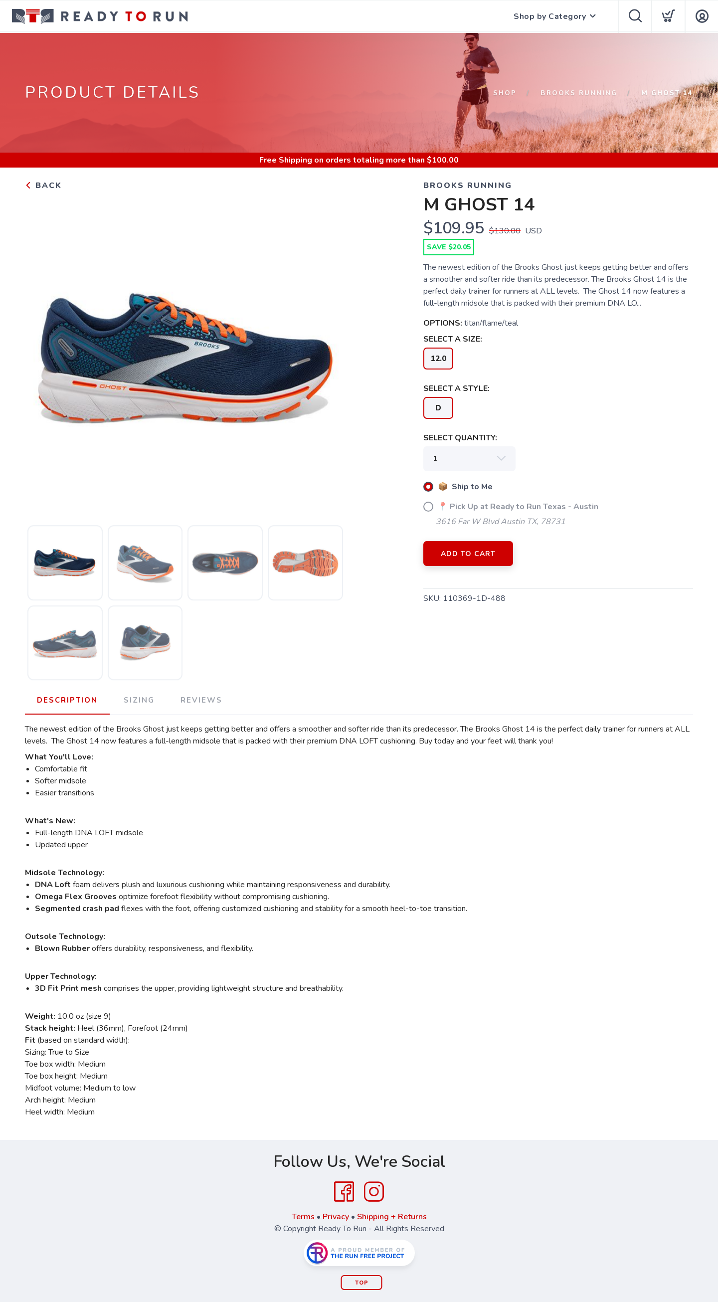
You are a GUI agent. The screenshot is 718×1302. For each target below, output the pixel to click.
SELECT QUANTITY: (460, 437)
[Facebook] (344, 1192)
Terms (303, 1216)
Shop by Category (550, 16)
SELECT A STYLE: (456, 388)
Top (361, 1283)
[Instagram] (374, 1192)
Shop (505, 93)
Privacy (336, 1216)
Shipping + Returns (392, 1216)
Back (43, 185)
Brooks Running (578, 93)
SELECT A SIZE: (452, 339)
